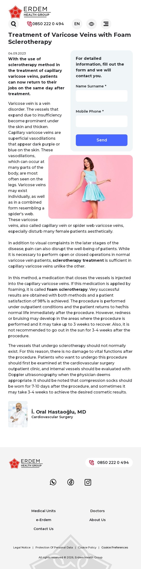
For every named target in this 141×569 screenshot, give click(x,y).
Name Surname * (91, 86)
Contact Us (44, 529)
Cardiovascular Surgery (52, 417)
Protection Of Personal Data (54, 547)
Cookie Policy (87, 547)
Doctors (97, 511)
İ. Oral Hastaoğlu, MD (58, 412)
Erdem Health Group (88, 557)
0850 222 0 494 (45, 24)
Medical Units (43, 511)
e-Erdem (43, 520)
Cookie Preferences (114, 547)
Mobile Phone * (90, 111)
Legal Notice (21, 547)
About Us (97, 520)
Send (102, 140)
